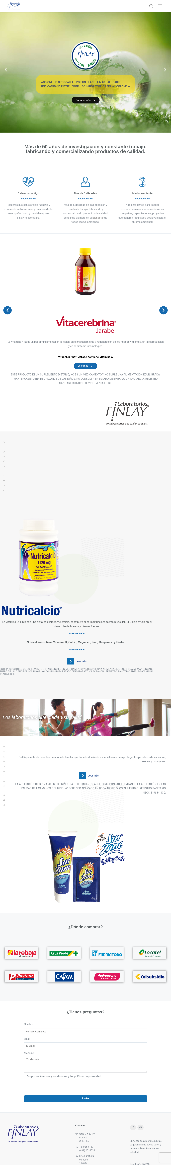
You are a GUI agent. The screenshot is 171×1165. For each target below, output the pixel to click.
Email (27, 1018)
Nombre (28, 1004)
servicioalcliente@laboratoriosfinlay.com (100, 1148)
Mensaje (29, 1032)
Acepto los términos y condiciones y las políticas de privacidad (64, 1056)
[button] (5, 59)
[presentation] (49, 1066)
